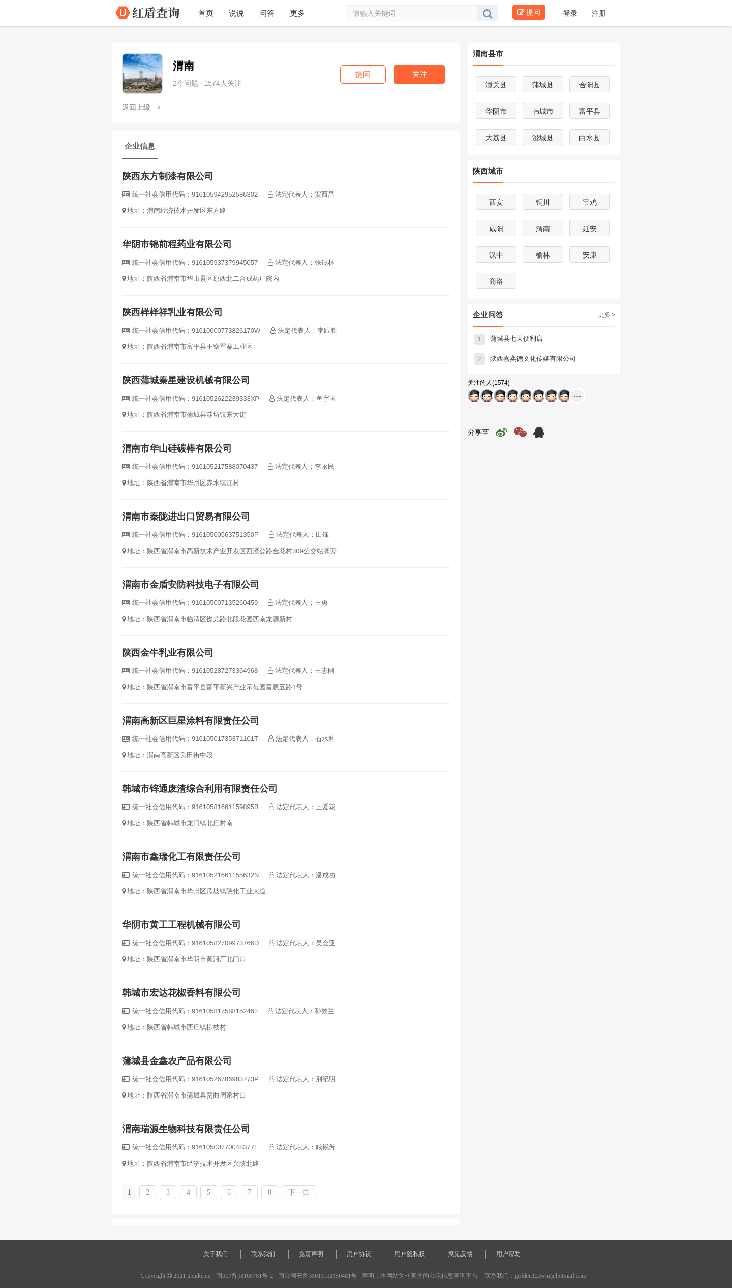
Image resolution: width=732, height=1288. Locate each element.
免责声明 (311, 1254)
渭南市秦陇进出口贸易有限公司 (186, 516)
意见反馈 (460, 1254)
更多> (606, 314)
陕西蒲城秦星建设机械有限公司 (186, 380)
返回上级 (141, 107)
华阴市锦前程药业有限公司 (177, 244)
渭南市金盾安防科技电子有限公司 (190, 584)
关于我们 (215, 1254)
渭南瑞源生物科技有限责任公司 (186, 1129)
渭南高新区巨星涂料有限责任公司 (190, 721)
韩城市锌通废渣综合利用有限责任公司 (200, 789)
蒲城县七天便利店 (508, 338)
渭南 (183, 66)
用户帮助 (508, 1254)
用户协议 (359, 1254)
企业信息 (140, 146)
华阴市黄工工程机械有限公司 (181, 925)
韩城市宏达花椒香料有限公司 (181, 993)
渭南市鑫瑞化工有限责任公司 (181, 857)
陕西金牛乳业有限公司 (168, 653)
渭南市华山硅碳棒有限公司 (177, 448)
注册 (599, 13)
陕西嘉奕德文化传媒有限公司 (525, 358)
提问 (528, 12)
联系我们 (263, 1254)
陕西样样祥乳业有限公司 (172, 312)
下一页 (299, 1192)
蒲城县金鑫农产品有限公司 (177, 1061)
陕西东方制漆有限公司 (168, 176)
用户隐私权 (409, 1254)
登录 (571, 13)
